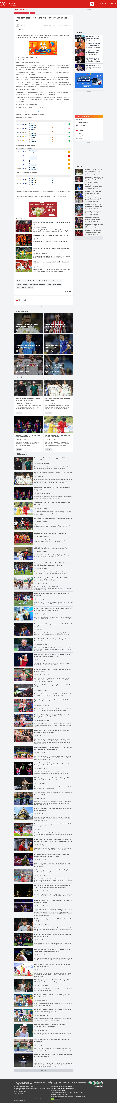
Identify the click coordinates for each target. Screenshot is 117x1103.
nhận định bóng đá (29, 280)
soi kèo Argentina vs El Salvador (37, 284)
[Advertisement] (89, 20)
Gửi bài (104, 3)
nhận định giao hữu (56, 280)
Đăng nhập (113, 3)
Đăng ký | (109, 3)
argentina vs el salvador (22, 284)
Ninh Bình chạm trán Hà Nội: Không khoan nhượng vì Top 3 (52, 548)
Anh (15, 12)
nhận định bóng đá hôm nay (43, 280)
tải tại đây (62, 1090)
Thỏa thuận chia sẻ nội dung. (58, 1088)
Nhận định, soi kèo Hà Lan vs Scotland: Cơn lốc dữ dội (50, 236)
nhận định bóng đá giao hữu (54, 284)
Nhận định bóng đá (21, 9)
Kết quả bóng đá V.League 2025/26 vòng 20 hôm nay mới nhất (53, 518)
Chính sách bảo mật (69, 1088)
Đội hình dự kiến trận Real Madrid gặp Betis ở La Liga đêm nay (53, 473)
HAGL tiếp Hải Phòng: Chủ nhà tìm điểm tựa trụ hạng (50, 533)
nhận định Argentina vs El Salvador (25, 287)
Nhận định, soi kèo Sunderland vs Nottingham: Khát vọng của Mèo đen (94, 178)
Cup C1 (32, 12)
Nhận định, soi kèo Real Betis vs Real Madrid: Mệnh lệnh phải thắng (93, 171)
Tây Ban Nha (21, 12)
